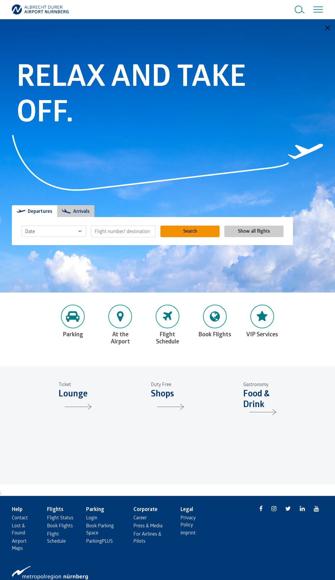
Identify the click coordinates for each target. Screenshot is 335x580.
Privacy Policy (188, 521)
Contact (20, 517)
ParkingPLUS (99, 541)
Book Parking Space (100, 529)
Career (140, 517)
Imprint (188, 532)
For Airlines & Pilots (147, 537)
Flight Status (60, 517)
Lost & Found (18, 529)
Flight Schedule (56, 537)
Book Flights (60, 525)
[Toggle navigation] (317, 9)
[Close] (327, 28)
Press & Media (147, 525)
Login (91, 517)
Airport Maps (19, 544)
